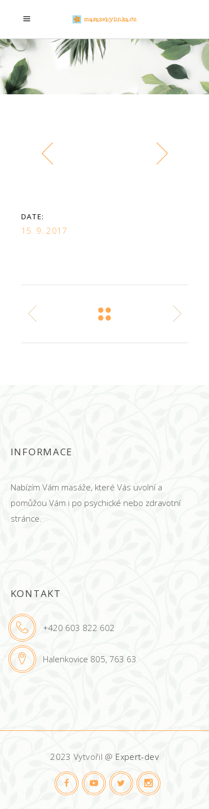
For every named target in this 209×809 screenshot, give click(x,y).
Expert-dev (137, 756)
